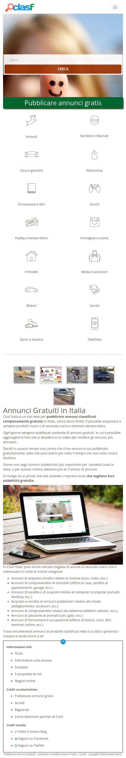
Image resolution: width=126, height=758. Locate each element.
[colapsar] (115, 7)
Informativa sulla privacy (33, 660)
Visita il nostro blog (31, 731)
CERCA (62, 69)
